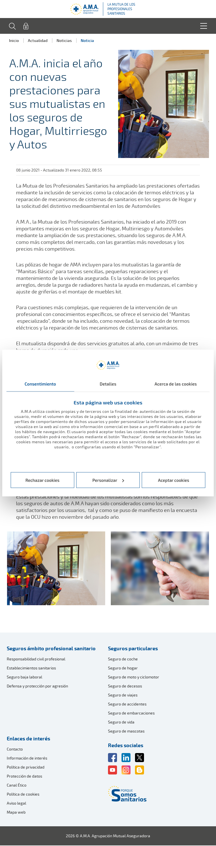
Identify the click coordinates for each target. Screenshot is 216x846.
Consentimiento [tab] (40, 383)
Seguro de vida (121, 722)
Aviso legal (16, 803)
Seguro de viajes (123, 695)
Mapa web (16, 812)
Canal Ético (16, 785)
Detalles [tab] (108, 383)
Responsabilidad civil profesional (36, 659)
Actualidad (38, 40)
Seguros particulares (133, 649)
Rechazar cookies (42, 479)
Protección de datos (24, 776)
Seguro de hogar (123, 668)
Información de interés (27, 758)
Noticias (64, 40)
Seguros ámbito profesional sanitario (51, 649)
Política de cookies (23, 794)
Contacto (15, 749)
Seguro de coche (123, 659)
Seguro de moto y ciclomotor (133, 677)
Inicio (14, 40)
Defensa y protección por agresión (37, 686)
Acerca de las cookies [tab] (176, 383)
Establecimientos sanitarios (31, 668)
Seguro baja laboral (24, 677)
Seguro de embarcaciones (131, 713)
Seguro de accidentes (127, 704)
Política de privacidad (25, 767)
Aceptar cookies (173, 479)
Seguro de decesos (125, 686)
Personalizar (108, 479)
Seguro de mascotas (126, 731)
